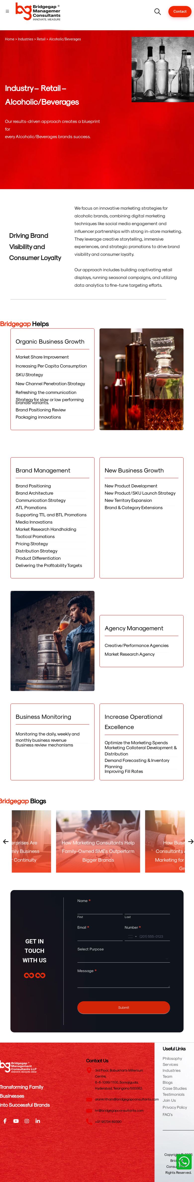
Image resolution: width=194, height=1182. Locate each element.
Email (90, 927)
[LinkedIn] (37, 1120)
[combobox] (138, 936)
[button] (157, 11)
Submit (130, 1007)
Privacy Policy (175, 1107)
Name (90, 900)
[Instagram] (26, 1120)
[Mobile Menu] (7, 11)
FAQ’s (168, 1114)
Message (93, 970)
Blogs (168, 1082)
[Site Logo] (38, 11)
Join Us (169, 1100)
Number (139, 927)
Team (167, 1076)
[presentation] (12, 841)
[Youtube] (15, 1120)
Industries (172, 1070)
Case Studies (175, 1088)
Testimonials (174, 1094)
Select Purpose (97, 949)
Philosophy (172, 1058)
